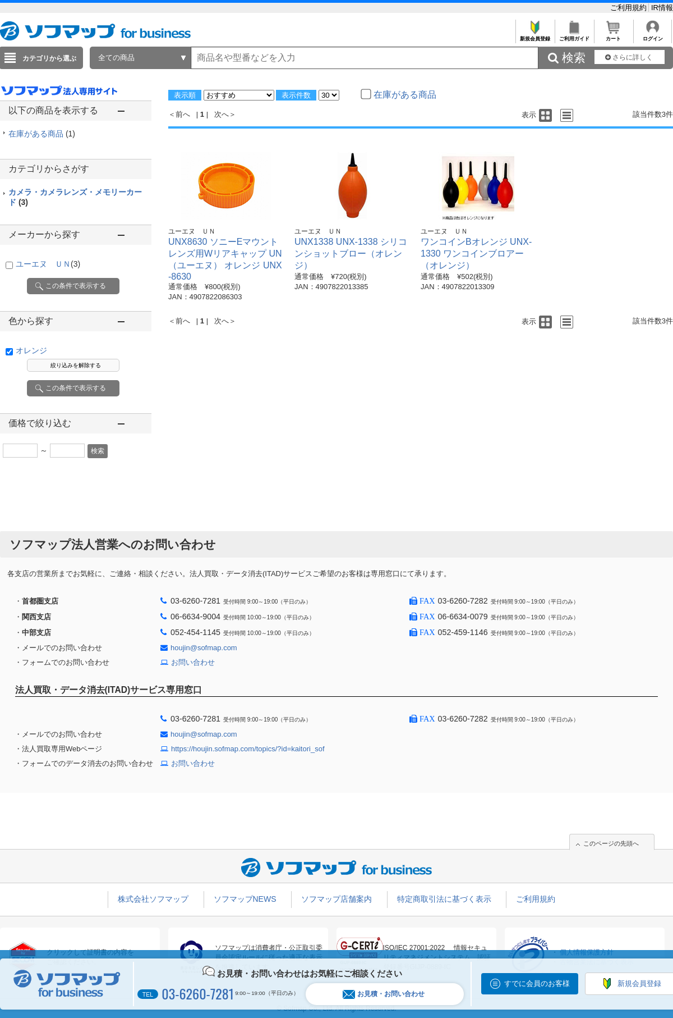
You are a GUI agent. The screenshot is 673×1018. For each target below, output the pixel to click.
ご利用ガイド (574, 36)
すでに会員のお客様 (537, 983)
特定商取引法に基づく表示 (444, 898)
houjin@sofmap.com (203, 647)
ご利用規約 (629, 7)
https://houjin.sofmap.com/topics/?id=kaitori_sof (248, 749)
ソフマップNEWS (245, 898)
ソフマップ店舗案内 (336, 898)
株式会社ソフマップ (153, 898)
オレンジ (31, 350)
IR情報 (662, 7)
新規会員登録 (535, 36)
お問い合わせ (193, 662)
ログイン (652, 36)
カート (613, 36)
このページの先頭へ (611, 843)
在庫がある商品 (41, 133)
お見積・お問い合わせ (384, 994)
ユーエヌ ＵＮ (48, 263)
